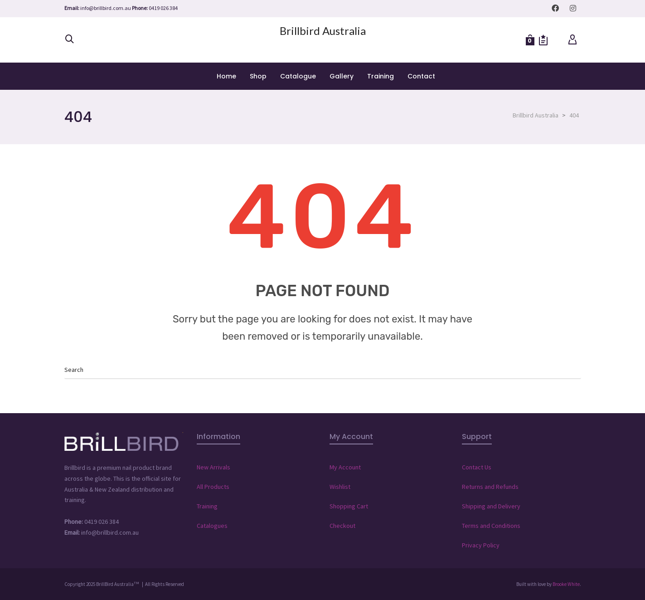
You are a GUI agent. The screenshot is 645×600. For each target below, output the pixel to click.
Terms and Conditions (491, 526)
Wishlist (340, 487)
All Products (213, 487)
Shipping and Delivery (491, 506)
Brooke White (566, 584)
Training (207, 506)
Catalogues (212, 526)
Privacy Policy (481, 545)
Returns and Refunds (490, 487)
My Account (345, 467)
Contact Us (476, 467)
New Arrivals (213, 467)
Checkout (342, 526)
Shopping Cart (349, 506)
